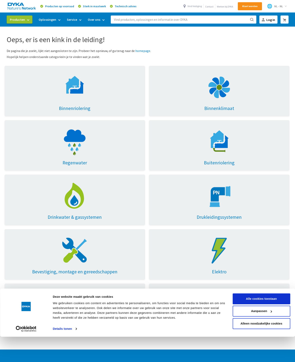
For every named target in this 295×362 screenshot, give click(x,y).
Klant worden (250, 6)
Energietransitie (89, 250)
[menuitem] (19, 20)
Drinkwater (85, 256)
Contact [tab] (225, 222)
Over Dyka (157, 222)
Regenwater (86, 237)
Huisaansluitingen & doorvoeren (29, 263)
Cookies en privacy (188, 340)
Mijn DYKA (154, 237)
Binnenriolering (18, 230)
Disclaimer (234, 340)
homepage (142, 51)
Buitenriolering (88, 263)
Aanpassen (261, 288)
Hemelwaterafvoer (20, 250)
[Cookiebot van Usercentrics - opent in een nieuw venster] (26, 306)
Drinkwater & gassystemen (26, 237)
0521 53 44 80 (248, 259)
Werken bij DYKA (225, 6)
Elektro (12, 256)
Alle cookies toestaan (261, 276)
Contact (209, 6)
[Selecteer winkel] (277, 6)
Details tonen (62, 306)
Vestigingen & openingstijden (168, 256)
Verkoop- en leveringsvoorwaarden (148, 340)
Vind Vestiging (194, 6)
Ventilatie (84, 230)
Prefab (82, 243)
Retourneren (156, 250)
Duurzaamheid (158, 230)
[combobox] (183, 20)
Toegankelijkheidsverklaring (167, 263)
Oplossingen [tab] (89, 222)
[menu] (57, 19)
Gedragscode (214, 340)
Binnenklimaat (17, 243)
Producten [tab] (17, 222)
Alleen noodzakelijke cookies (261, 300)
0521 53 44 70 (256, 252)
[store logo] (22, 6)
